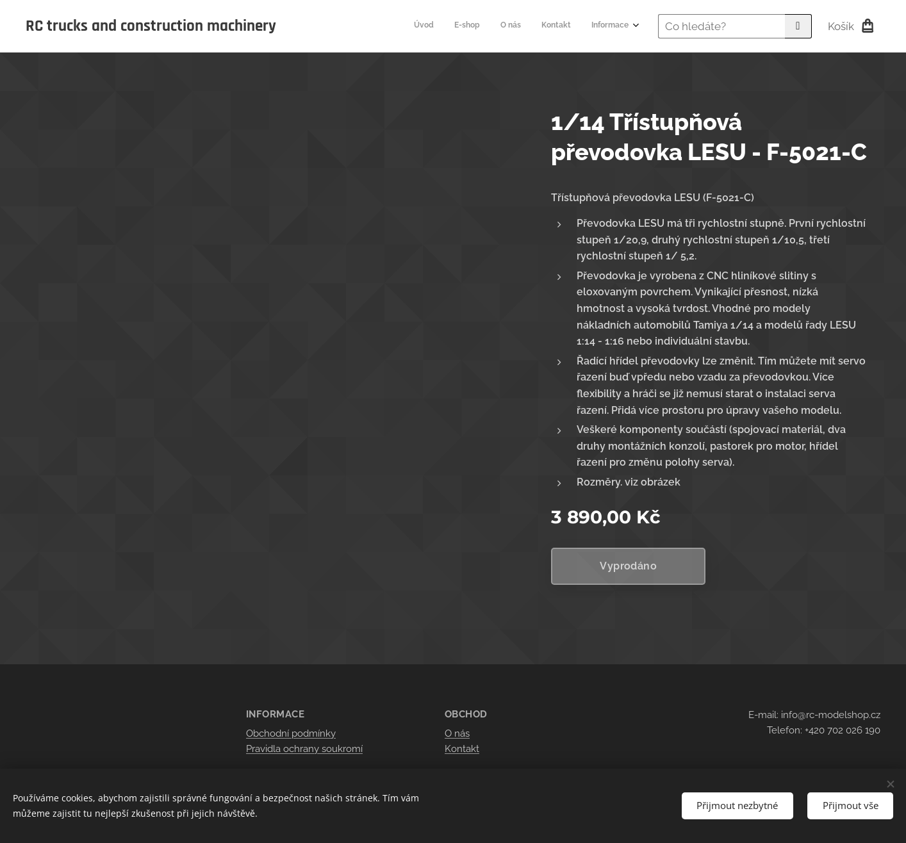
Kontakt (462, 749)
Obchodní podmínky (291, 733)
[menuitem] (550, 26)
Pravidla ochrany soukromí (304, 749)
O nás (457, 733)
